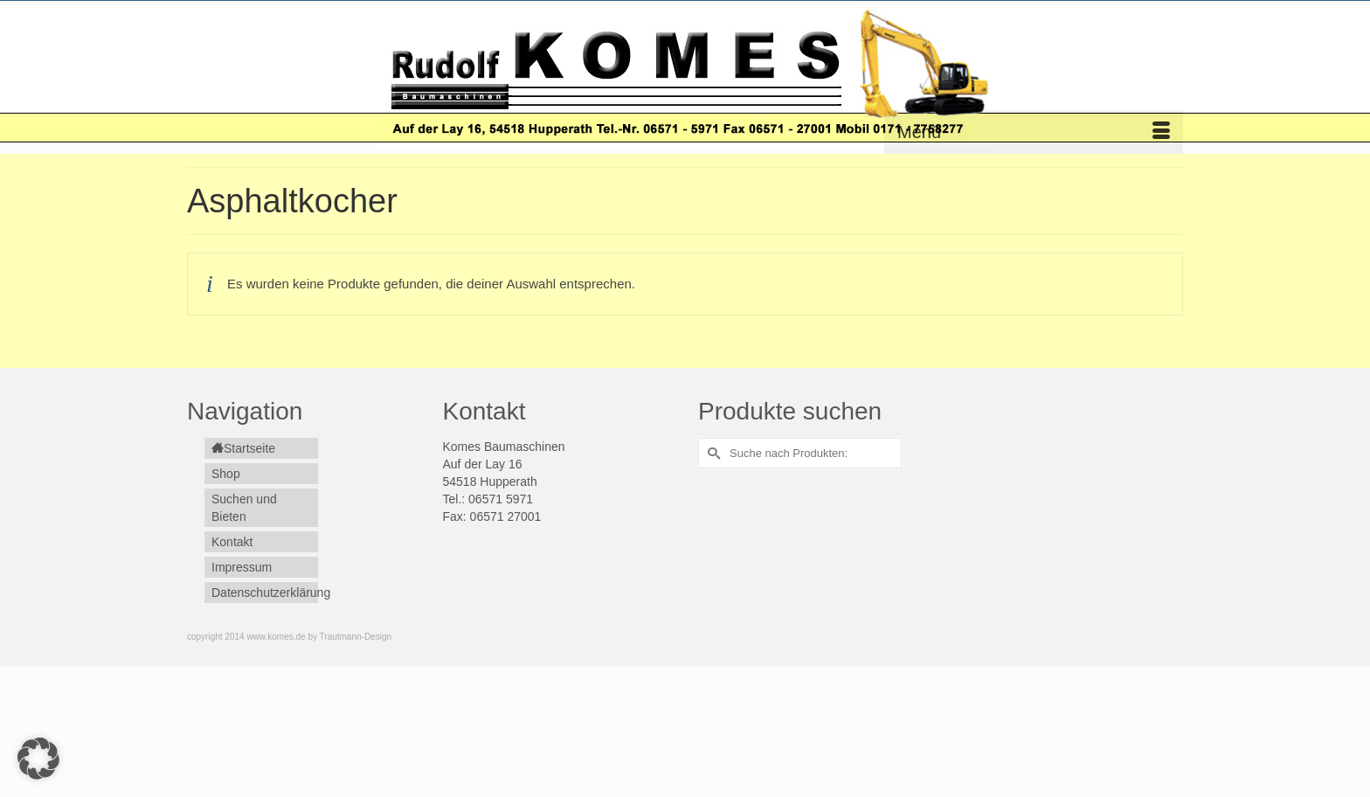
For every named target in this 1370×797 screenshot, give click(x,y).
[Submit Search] (711, 453)
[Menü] (1033, 132)
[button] (38, 758)
